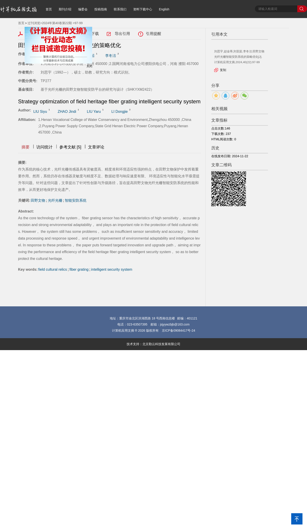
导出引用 (122, 34)
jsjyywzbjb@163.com (175, 324)
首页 (49, 9)
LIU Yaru (94, 111)
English (164, 9)
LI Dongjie (120, 111)
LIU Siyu (40, 111)
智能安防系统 (75, 200)
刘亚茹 (89, 56)
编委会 (83, 9)
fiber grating (79, 269)
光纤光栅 (55, 200)
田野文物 (38, 200)
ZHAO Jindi (67, 111)
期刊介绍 (65, 9)
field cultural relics (52, 269)
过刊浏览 (34, 23)
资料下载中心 (142, 9)
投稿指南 (100, 9)
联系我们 (120, 9)
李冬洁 (110, 56)
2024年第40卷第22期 (57, 23)
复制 (223, 70)
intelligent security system (111, 269)
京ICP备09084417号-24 (178, 330)
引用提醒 (153, 34)
